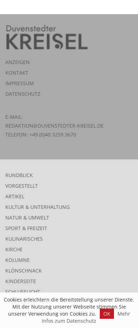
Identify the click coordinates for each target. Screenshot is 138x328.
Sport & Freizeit (26, 228)
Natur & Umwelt (27, 217)
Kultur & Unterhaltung (37, 207)
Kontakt (16, 72)
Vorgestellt (21, 185)
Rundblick (19, 175)
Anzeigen (17, 62)
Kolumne (17, 260)
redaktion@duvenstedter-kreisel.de (54, 125)
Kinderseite (20, 281)
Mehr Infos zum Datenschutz (86, 317)
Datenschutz (22, 93)
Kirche (14, 249)
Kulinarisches (24, 238)
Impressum (19, 83)
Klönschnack (23, 270)
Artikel (14, 196)
